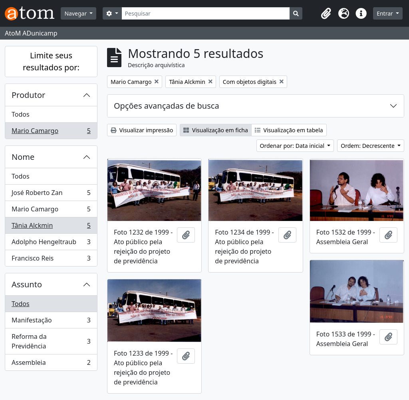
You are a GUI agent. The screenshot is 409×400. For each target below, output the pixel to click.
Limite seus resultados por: (51, 61)
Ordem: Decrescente (368, 145)
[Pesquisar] (205, 13)
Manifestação (51, 321)
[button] (326, 13)
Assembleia (51, 364)
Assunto (27, 284)
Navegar (76, 13)
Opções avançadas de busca (166, 105)
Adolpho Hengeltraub (51, 243)
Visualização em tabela (289, 130)
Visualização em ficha (215, 130)
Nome (23, 156)
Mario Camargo (51, 132)
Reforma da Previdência (51, 341)
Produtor (28, 95)
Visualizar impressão (142, 130)
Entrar (385, 13)
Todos (21, 114)
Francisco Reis (51, 259)
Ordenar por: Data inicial (293, 145)
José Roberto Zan (51, 194)
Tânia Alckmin (51, 227)
